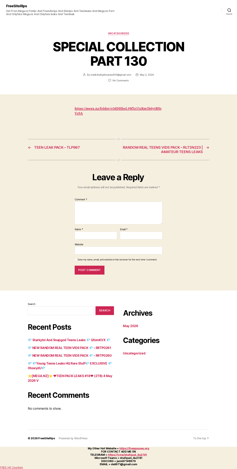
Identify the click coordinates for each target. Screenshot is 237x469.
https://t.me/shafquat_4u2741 (127, 454)
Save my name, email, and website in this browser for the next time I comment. (117, 259)
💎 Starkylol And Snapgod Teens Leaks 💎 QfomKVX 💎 (69, 340)
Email (124, 229)
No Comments (120, 80)
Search (31, 304)
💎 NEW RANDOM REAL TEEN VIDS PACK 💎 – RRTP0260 (70, 355)
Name (79, 229)
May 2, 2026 (147, 74)
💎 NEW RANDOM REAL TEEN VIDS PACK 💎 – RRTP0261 (69, 348)
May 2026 (130, 326)
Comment (81, 199)
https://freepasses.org (134, 448)
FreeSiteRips (16, 6)
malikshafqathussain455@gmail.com (111, 74)
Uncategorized (118, 33)
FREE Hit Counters (11, 467)
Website (79, 244)
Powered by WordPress (73, 438)
